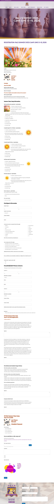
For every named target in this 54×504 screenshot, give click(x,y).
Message (23, 495)
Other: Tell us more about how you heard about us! (11, 237)
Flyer (6, 228)
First (4, 209)
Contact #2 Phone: (6, 298)
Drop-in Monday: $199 (8, 428)
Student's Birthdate (7, 215)
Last (18, 209)
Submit (6, 477)
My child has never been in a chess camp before (11, 243)
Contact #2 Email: (6, 302)
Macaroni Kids (30, 231)
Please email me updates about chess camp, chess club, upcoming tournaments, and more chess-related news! (20, 312)
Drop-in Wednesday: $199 (8, 431)
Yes (5, 261)
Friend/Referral (31, 234)
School (5, 219)
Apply (30, 445)
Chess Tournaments (31, 7)
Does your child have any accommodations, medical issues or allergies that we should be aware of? (17, 255)
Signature (5, 357)
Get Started (46, 7)
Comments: (5, 448)
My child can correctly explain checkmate (10, 246)
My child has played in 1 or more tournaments (11, 249)
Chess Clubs (23, 7)
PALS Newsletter (31, 225)
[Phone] (18, 282)
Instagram (6, 234)
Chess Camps (16, 7)
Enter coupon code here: (7, 443)
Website (6, 225)
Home (6, 7)
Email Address (24, 491)
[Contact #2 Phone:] (18, 300)
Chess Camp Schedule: (7, 198)
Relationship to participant (8, 275)
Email (5, 284)
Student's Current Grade (7, 211)
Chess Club (30, 228)
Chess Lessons (39, 7)
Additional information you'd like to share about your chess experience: (13, 251)
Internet (6, 235)
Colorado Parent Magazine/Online (10, 231)
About (10, 7)
